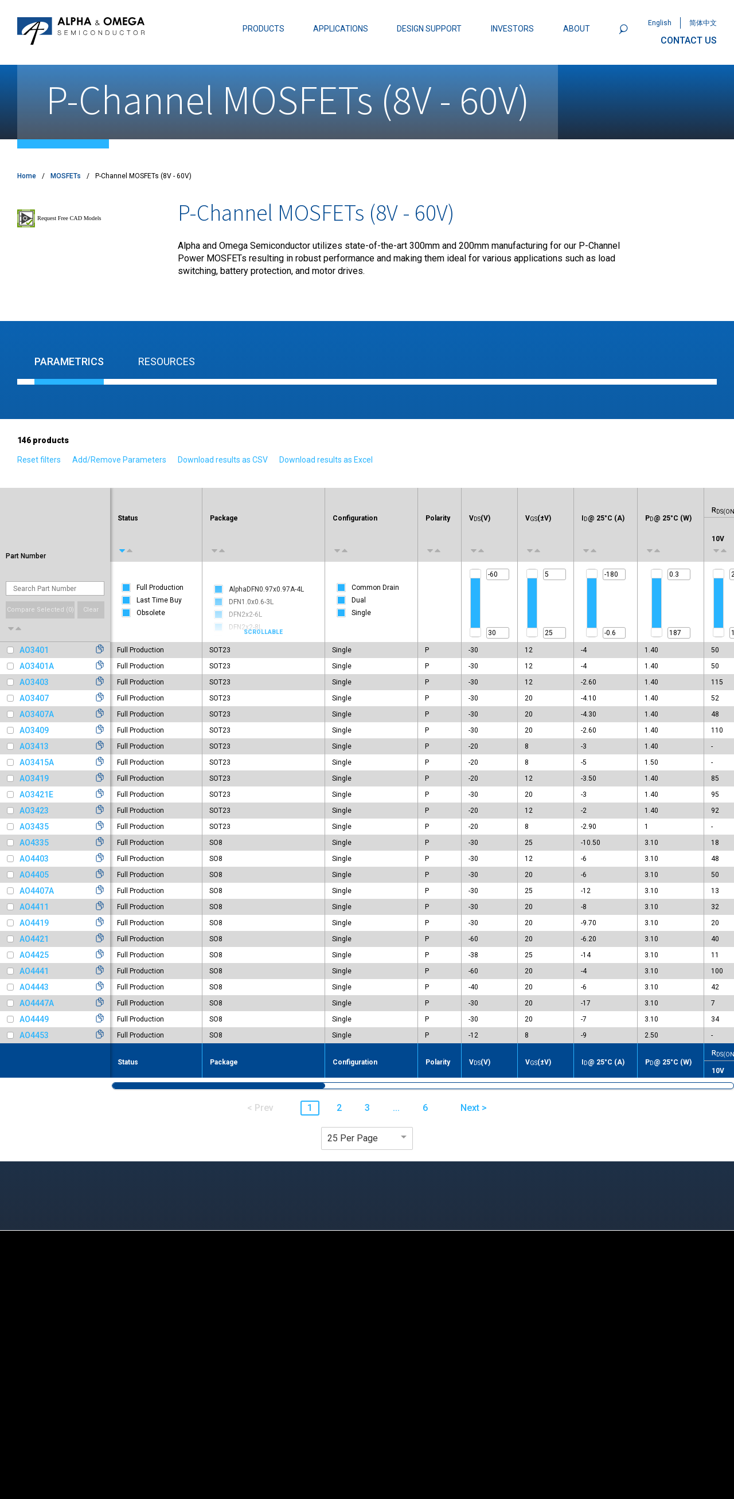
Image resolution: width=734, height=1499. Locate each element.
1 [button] (310, 1107)
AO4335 (34, 843)
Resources (166, 361)
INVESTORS (512, 28)
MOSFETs (65, 176)
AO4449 (34, 1019)
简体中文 (703, 23)
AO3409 (34, 730)
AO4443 (34, 987)
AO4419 (34, 923)
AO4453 (34, 1035)
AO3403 (34, 682)
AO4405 (34, 875)
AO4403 (34, 859)
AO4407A (36, 891)
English (659, 23)
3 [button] (367, 1107)
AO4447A (36, 1003)
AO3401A (36, 666)
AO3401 (34, 650)
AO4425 (34, 955)
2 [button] (339, 1107)
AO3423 (34, 811)
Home (26, 176)
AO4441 (34, 971)
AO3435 (34, 827)
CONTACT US (689, 40)
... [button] (396, 1107)
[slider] (475, 573)
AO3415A (36, 762)
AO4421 (34, 939)
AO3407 (34, 698)
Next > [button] (473, 1107)
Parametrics (69, 361)
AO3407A (36, 714)
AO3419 (34, 778)
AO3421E (36, 794)
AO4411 (34, 907)
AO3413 (34, 746)
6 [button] (425, 1107)
